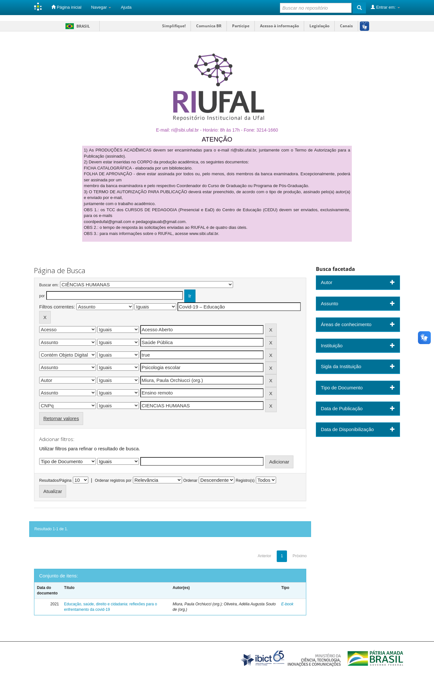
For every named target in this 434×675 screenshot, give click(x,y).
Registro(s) (245, 480)
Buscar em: (49, 285)
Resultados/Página (55, 480)
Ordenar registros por (113, 480)
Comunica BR (208, 26)
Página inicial (66, 7)
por (42, 296)
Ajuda (126, 7)
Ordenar (190, 480)
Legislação (319, 26)
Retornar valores (61, 418)
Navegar (101, 7)
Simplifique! (174, 26)
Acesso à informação (279, 26)
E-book (287, 604)
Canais (346, 26)
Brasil (76, 26)
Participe (240, 26)
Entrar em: (385, 7)
